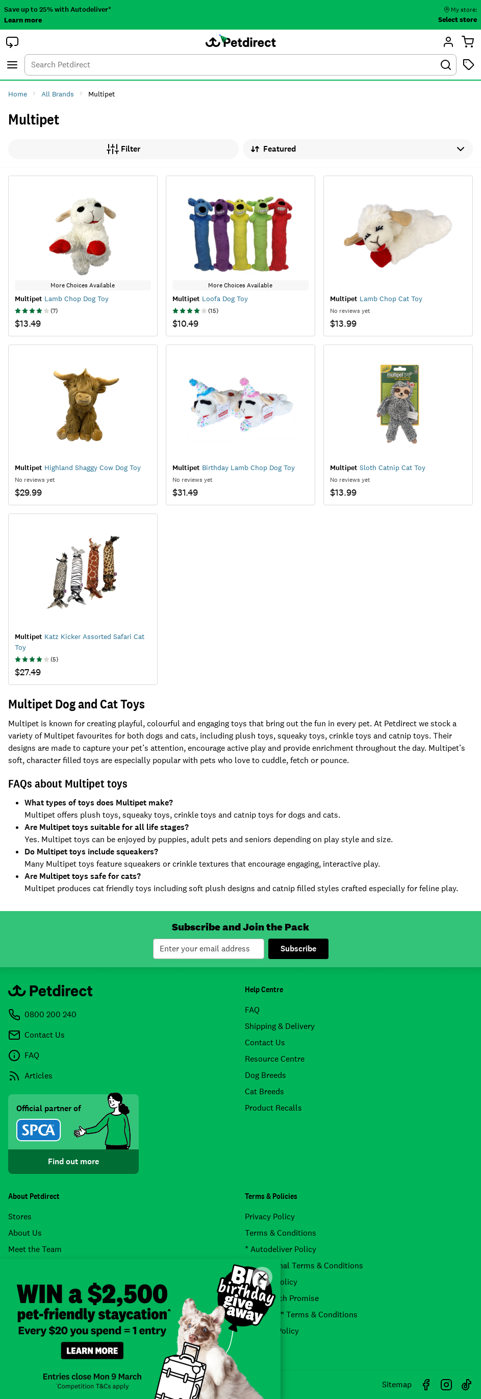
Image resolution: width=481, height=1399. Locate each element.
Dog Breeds (265, 1075)
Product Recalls (273, 1107)
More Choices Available (82, 285)
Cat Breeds (264, 1091)
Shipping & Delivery (280, 1026)
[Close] (262, 1277)
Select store (457, 19)
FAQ (252, 1009)
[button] (12, 42)
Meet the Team (35, 1249)
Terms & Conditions (280, 1233)
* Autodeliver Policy (280, 1249)
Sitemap (397, 1384)
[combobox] (240, 65)
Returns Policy (271, 1282)
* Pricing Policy (272, 1331)
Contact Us (265, 1042)
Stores (20, 1216)
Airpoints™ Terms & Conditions (301, 1314)
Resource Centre (275, 1058)
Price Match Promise (282, 1298)
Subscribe (298, 948)
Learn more (23, 19)
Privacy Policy (270, 1216)
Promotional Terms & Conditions (304, 1265)
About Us (25, 1233)
